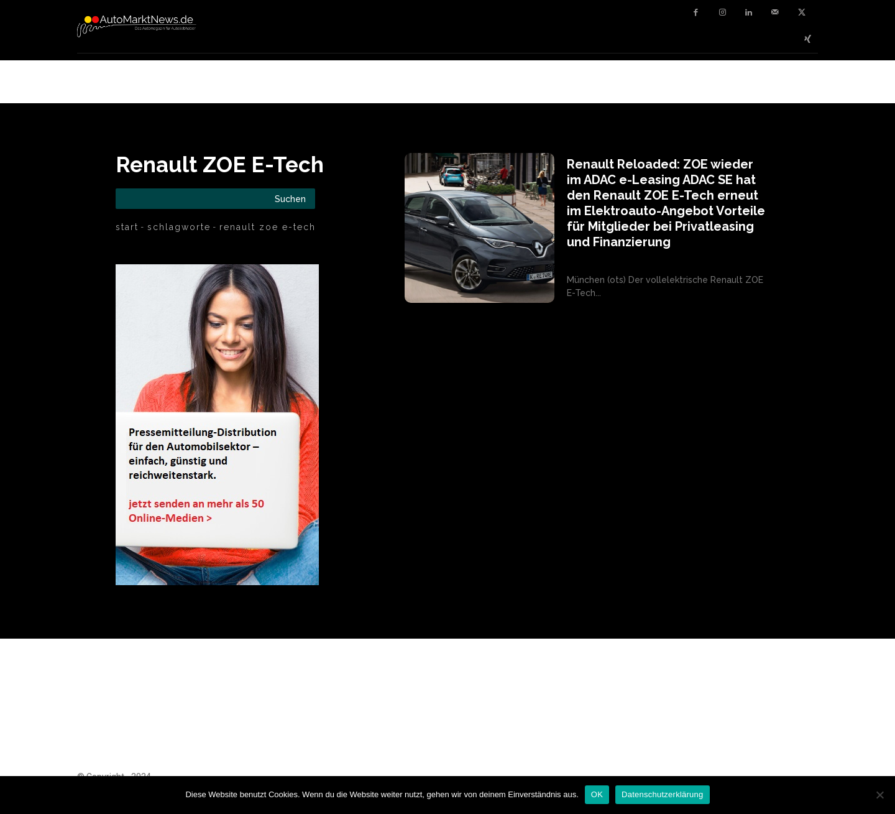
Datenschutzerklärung (662, 794)
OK (597, 794)
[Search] (290, 198)
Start (127, 227)
